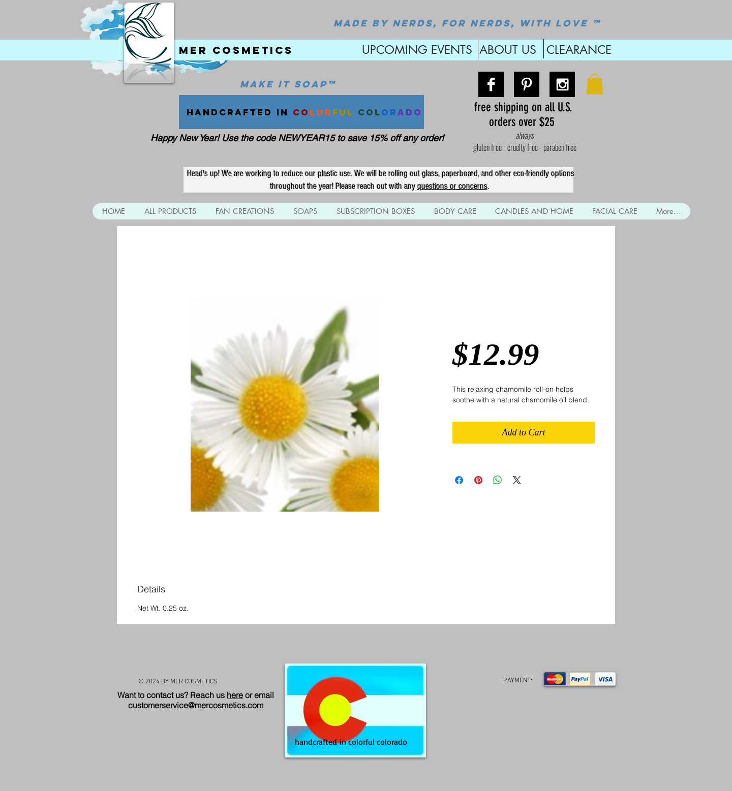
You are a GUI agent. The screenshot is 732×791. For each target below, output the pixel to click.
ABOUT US (507, 49)
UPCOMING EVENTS (415, 49)
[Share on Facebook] (459, 480)
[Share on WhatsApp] (498, 480)
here (235, 695)
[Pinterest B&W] (526, 84)
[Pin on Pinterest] (478, 480)
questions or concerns (452, 186)
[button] (594, 84)
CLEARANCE (579, 49)
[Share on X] (517, 480)
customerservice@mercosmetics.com (195, 705)
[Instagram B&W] (562, 84)
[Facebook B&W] (491, 84)
